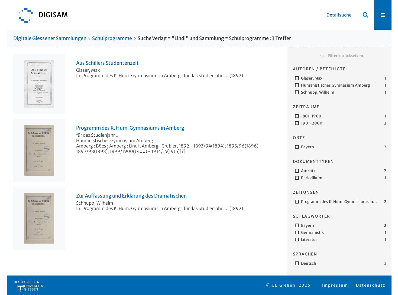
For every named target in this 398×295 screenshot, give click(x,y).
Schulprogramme (112, 38)
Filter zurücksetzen (345, 55)
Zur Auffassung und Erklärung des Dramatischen (131, 196)
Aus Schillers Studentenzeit (107, 63)
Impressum (335, 285)
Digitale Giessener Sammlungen (49, 38)
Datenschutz (370, 285)
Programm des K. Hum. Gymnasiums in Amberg (130, 128)
